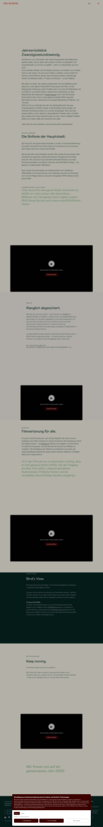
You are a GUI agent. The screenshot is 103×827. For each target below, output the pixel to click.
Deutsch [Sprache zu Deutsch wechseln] (17, 813)
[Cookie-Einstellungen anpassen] (77, 821)
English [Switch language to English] (22, 813)
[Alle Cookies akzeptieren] (26, 821)
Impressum (16, 816)
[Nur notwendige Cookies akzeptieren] (51, 821)
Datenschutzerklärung (24, 816)
